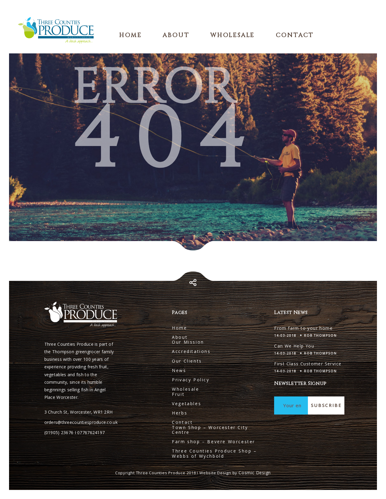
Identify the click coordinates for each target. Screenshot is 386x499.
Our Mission (188, 342)
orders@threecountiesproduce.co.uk (81, 422)
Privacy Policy (190, 380)
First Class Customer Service (307, 364)
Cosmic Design (255, 472)
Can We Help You (294, 346)
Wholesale (232, 35)
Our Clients (187, 361)
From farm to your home (303, 328)
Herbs (179, 413)
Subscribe (326, 405)
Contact (295, 35)
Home (130, 35)
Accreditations (191, 351)
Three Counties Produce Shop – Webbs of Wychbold (214, 453)
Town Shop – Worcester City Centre (210, 429)
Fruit (178, 394)
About (176, 35)
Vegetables (186, 403)
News (179, 370)
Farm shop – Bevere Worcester (213, 441)
